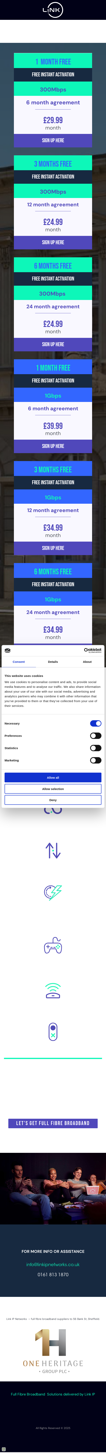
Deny (53, 800)
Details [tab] (53, 661)
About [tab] (87, 661)
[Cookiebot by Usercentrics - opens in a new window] (84, 650)
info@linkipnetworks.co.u (51, 1265)
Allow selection (53, 788)
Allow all (53, 777)
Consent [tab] (19, 661)
